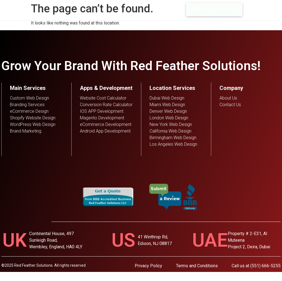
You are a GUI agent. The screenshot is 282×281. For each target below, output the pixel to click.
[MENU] (251, 9)
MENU (268, 9)
